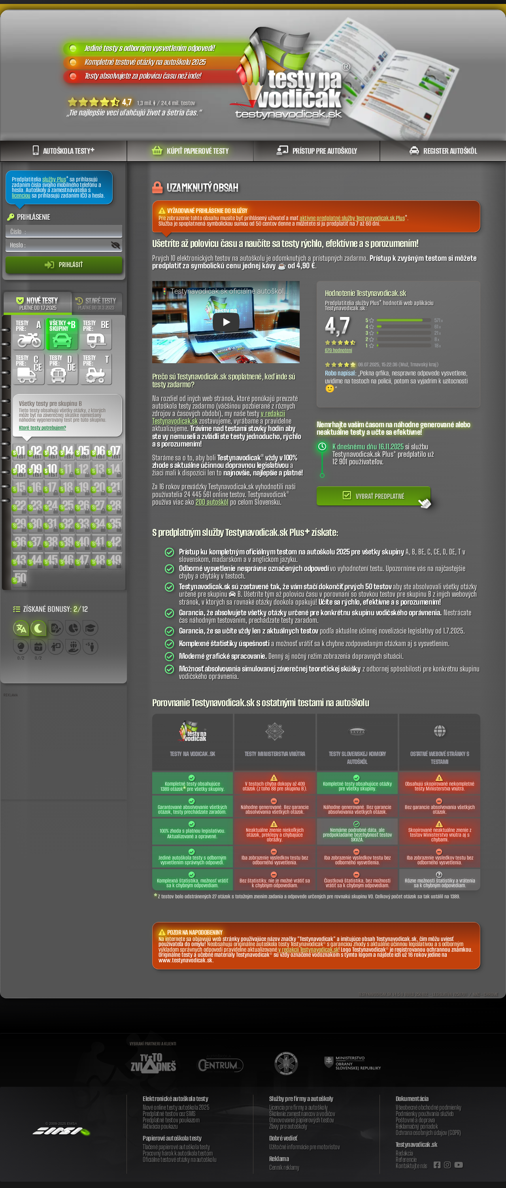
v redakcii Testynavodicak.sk (308, 949)
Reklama (279, 1158)
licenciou (21, 195)
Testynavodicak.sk (417, 1144)
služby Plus (54, 179)
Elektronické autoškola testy (175, 1098)
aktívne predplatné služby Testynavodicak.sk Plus (352, 218)
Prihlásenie (28, 217)
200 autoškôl (212, 502)
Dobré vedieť (283, 1138)
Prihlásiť (64, 264)
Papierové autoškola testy (172, 1138)
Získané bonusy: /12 (50, 609)
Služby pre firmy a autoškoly (301, 1098)
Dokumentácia (412, 1098)
